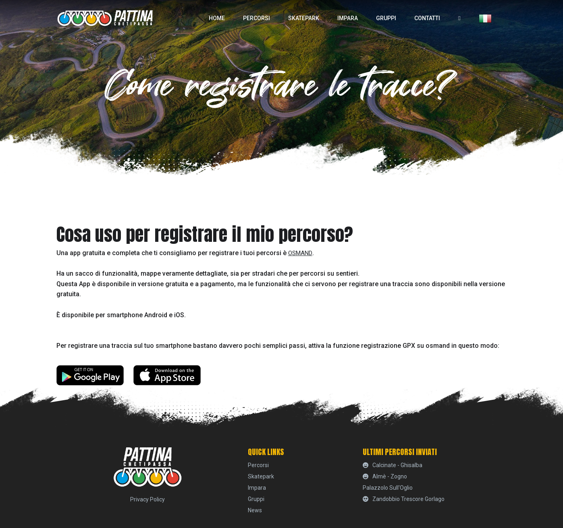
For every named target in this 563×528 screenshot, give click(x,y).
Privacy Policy (147, 499)
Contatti (427, 18)
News (255, 510)
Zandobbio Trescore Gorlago (404, 499)
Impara (347, 18)
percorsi (256, 18)
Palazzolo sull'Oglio (388, 487)
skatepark (303, 18)
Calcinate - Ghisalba (393, 465)
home (217, 18)
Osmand (300, 253)
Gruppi (386, 18)
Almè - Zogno (385, 476)
